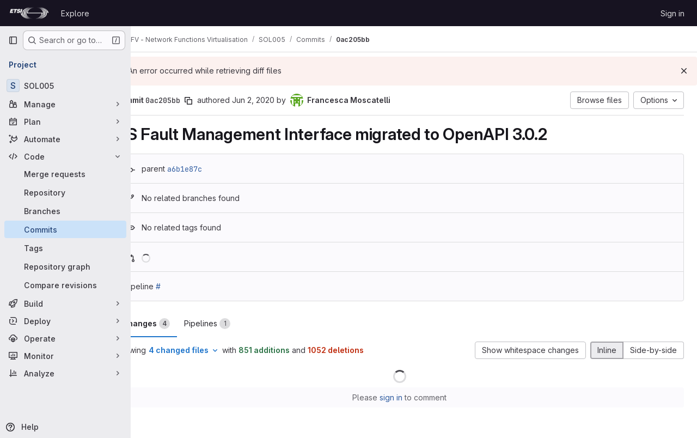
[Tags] (65, 248)
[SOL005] (65, 85)
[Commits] (65, 229)
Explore (75, 13)
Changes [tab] (175, 323)
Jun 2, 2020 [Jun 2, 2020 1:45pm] (282, 100)
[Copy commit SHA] (217, 100)
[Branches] (65, 211)
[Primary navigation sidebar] (13, 40)
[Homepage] (29, 13)
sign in (405, 397)
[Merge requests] (65, 173)
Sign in (672, 13)
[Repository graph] (65, 266)
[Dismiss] (683, 70)
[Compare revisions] (65, 285)
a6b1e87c (213, 169)
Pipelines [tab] (236, 323)
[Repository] (65, 192)
